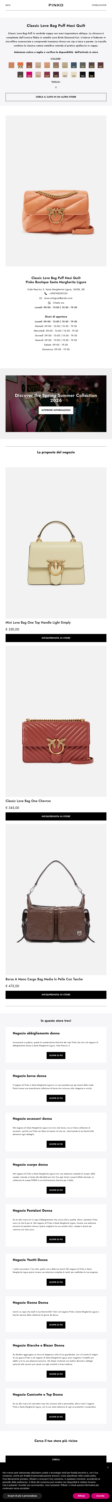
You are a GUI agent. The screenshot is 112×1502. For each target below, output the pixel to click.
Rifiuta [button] (81, 1496)
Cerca (56, 1459)
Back (8, 5)
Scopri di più (56, 1055)
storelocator (99, 5)
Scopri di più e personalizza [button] (22, 1496)
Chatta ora (56, 303)
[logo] (56, 5)
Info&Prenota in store (56, 638)
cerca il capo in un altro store (56, 96)
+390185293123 (56, 293)
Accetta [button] (100, 1496)
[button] (107, 1467)
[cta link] (56, 403)
